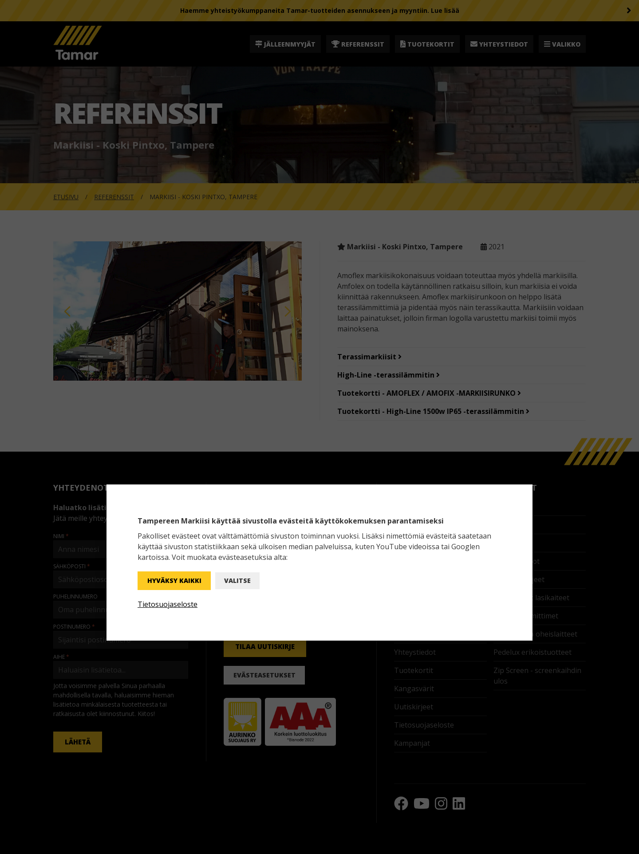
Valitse (237, 580)
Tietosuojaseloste (167, 604)
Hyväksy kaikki (174, 580)
